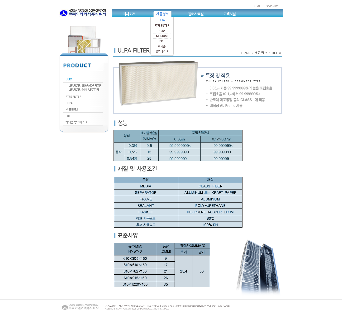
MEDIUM (162, 35)
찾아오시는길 (273, 6)
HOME (256, 6)
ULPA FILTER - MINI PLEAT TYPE (83, 89)
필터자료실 (196, 14)
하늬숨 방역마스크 (76, 122)
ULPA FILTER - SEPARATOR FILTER (84, 85)
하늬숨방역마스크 (162, 49)
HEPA (161, 30)
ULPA (162, 20)
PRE (161, 41)
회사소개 (129, 14)
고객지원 (229, 14)
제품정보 (162, 14)
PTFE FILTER (162, 25)
